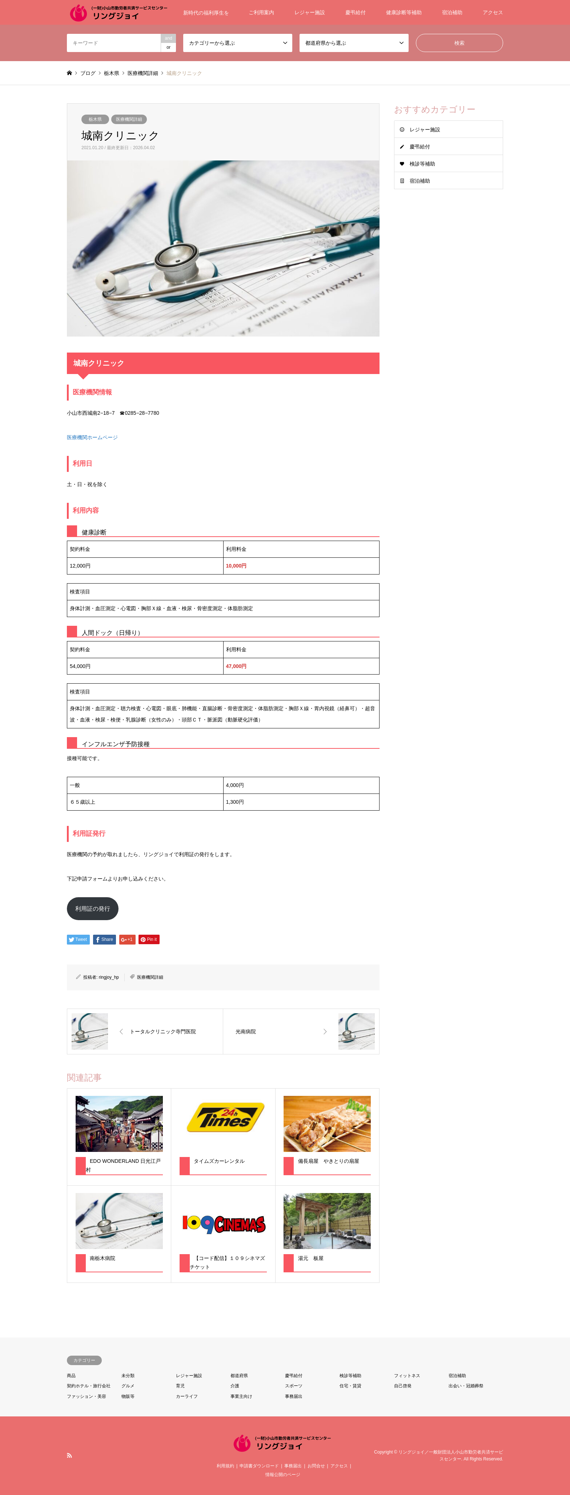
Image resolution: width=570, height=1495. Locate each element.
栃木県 (95, 119)
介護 (234, 1385)
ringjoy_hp (109, 977)
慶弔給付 (355, 12)
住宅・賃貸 (350, 1385)
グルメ (128, 1385)
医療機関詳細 (129, 119)
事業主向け (241, 1396)
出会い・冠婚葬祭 (466, 1385)
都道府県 (239, 1375)
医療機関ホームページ (92, 437)
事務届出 (293, 1396)
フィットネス (407, 1375)
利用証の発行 (92, 909)
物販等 (128, 1396)
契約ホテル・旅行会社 (89, 1385)
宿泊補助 (452, 12)
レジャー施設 (309, 12)
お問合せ (316, 1465)
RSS (69, 1455)
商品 (71, 1375)
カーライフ (187, 1396)
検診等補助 (422, 164)
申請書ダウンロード (259, 1465)
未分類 (128, 1375)
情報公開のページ (282, 1474)
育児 (180, 1385)
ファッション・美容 (86, 1396)
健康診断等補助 (404, 12)
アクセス (493, 12)
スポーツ (293, 1385)
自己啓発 (403, 1385)
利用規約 (225, 1465)
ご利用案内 (261, 12)
